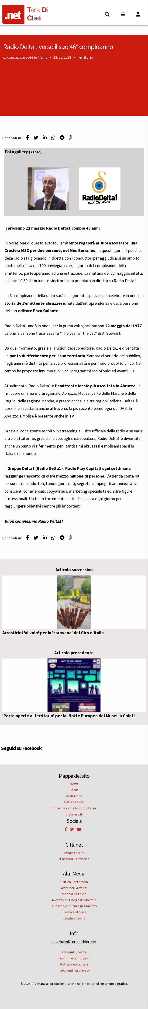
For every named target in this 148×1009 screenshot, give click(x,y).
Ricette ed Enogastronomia (74, 900)
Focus (74, 790)
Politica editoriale (74, 964)
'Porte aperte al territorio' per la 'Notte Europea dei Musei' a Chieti (68, 715)
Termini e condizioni (74, 958)
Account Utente (74, 952)
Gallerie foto (74, 802)
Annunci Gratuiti (74, 887)
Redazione (74, 796)
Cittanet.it (74, 814)
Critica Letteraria (74, 881)
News (74, 784)
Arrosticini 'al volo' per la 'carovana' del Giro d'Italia (53, 632)
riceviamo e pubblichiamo (27, 57)
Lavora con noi (74, 852)
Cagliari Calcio (74, 918)
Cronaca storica (74, 912)
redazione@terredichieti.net (74, 941)
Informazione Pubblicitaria (74, 808)
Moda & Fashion (74, 894)
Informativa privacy (74, 970)
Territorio (85, 57)
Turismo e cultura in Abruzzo (74, 906)
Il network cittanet (74, 858)
